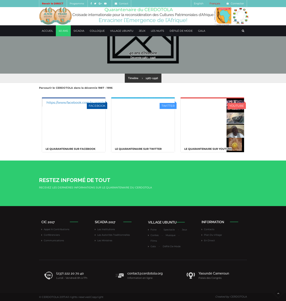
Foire (160, 232)
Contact (123, 3)
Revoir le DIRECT (52, 3)
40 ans (63, 30)
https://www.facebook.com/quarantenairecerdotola (88, 102)
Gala (201, 30)
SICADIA (79, 30)
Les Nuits (157, 30)
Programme (77, 3)
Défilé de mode (181, 30)
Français (215, 3)
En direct (215, 237)
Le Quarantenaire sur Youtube (208, 148)
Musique (170, 235)
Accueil (47, 30)
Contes (160, 235)
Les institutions (110, 230)
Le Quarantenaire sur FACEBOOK (70, 148)
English (198, 3)
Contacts (215, 230)
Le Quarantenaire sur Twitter (138, 148)
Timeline (133, 78)
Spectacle (169, 232)
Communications (57, 237)
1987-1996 (152, 78)
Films (160, 238)
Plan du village (217, 233)
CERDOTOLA (50, 297)
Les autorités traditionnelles (114, 233)
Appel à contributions (59, 230)
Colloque (97, 30)
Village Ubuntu (121, 30)
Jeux (142, 30)
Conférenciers (56, 233)
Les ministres (109, 237)
